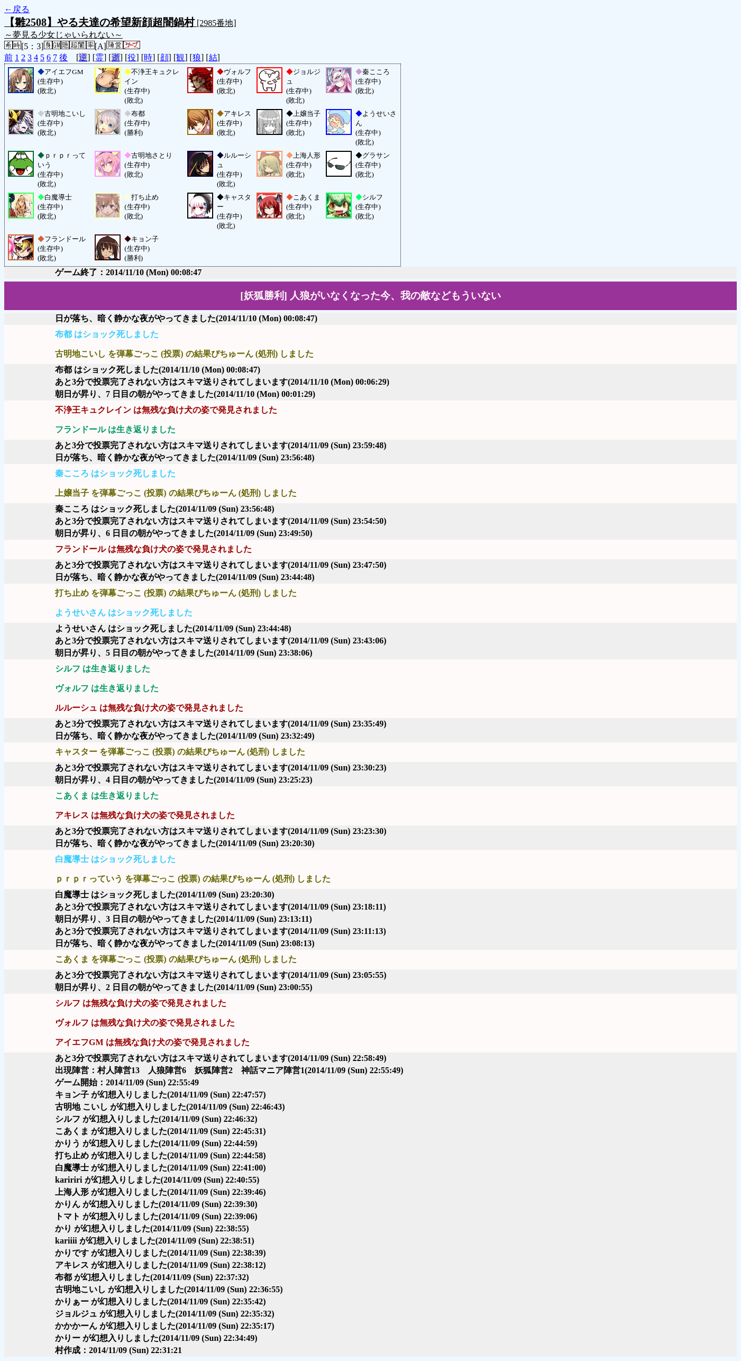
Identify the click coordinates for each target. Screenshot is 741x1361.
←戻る (17, 9)
